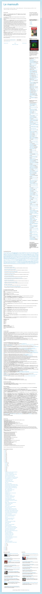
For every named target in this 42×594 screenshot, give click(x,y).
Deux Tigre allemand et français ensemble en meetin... (11, 484)
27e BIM (17, 252)
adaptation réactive (33, 257)
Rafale (34, 256)
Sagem (9, 257)
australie (18, 258)
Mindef (9, 256)
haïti (33, 260)
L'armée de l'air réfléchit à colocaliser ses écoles (10, 508)
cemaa (6, 259)
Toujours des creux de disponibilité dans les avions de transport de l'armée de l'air (33, 172)
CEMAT (10, 254)
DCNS (33, 254)
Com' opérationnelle (28, 254)
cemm (8, 259)
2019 (5, 455)
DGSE (37, 254)
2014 (5, 460)
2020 (5, 454)
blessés (37, 258)
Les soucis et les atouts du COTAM (34, 206)
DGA (36, 254)
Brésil (37, 253)
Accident (7, 253)
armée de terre (12, 258)
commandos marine (13, 259)
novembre (6, 463)
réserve (7, 263)
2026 (5, 450)
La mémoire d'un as (7, 505)
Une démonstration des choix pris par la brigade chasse (10, 271)
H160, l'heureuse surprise (33, 204)
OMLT (14, 256)
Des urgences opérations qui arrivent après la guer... (11, 487)
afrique (36, 257)
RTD (32, 256)
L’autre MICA (6, 520)
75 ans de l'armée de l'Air (33, 252)
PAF (19, 256)
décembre (6, 462)
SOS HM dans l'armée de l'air (33, 205)
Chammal (17, 254)
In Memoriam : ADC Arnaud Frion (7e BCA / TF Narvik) (10, 282)
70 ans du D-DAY (28, 252)
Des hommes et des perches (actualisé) (9, 524)
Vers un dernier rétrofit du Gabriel (34, 141)
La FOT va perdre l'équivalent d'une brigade (10, 521)
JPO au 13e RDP (7, 523)
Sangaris (11, 257)
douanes (34, 259)
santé (13, 263)
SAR (6, 257)
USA (23, 257)
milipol (36, 261)
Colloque (24, 254)
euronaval (7, 260)
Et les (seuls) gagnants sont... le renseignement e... (11, 478)
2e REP (19, 252)
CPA (13, 254)
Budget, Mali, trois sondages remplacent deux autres (11, 530)
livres (16, 261)
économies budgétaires (28, 263)
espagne (5, 260)
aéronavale (23, 258)
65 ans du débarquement (23, 252)
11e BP (10, 252)
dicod (31, 259)
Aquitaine (25, 253)
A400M (37, 252)
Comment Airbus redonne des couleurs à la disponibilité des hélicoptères (33, 104)
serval (15, 263)
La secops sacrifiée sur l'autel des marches (9, 267)
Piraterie (25, 256)
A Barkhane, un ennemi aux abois (34, 225)
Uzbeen (25, 257)
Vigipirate (28, 257)
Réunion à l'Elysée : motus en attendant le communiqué (11, 510)
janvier (6, 545)
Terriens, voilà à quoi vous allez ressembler (13, 571)
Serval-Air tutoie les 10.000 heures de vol (10, 529)
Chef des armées (21, 254)
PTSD (23, 256)
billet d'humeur (34, 258)
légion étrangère (28, 261)
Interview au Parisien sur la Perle (34, 208)
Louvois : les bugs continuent (8, 488)
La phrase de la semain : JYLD (8, 480)
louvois (17, 261)
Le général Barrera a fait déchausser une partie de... (11, 500)
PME (20, 256)
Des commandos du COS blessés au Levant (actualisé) (10, 578)
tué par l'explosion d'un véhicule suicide (24, 371)
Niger (12, 256)
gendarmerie (24, 260)
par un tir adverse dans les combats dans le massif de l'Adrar (26, 344)
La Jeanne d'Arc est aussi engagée (34, 228)
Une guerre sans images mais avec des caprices (10, 269)
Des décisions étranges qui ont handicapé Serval (11, 486)
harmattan (32, 260)
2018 (5, 456)
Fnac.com (31, 24)
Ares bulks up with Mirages (33, 83)
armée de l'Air (6, 258)
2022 (5, 452)
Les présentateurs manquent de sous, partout (10, 528)
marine (32, 261)
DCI (31, 254)
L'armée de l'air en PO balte (8, 483)
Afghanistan (15, 253)
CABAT (6, 254)
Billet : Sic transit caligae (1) (8, 531)
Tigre (19, 257)
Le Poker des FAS (32, 175)
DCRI (34, 254)
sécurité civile (18, 263)
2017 (5, 457)
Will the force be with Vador (33, 68)
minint (37, 261)
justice (9, 261)
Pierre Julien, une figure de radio (8, 284)
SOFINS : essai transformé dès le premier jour (10, 526)
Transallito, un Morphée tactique (9, 503)
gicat (26, 260)
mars (5, 543)
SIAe (7, 257)
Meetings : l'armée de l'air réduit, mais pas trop (10, 502)
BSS (34, 253)
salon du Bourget (10, 263)
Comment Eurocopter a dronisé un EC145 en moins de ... (12, 485)
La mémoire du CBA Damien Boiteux (9, 481)
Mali (7, 256)
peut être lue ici (35, 350)
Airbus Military (19, 253)
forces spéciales (19, 260)
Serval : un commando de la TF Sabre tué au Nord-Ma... (11, 477)
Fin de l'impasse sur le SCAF (33, 113)
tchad (20, 263)
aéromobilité (20, 258)
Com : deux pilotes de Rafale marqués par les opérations (11, 575)
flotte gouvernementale (13, 260)
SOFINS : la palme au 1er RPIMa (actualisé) (10, 506)
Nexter (11, 256)
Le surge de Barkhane (32, 239)
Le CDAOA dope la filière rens (33, 185)
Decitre (31, 22)
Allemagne (23, 253)
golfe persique (29, 260)
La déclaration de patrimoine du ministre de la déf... (11, 509)
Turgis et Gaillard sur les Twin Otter (34, 163)
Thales (18, 257)
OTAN (16, 256)
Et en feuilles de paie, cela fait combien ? (27, 569)
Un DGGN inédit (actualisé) (8, 525)
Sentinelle (14, 257)
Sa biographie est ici (24, 343)
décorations (37, 259)
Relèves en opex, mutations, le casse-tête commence (33, 219)
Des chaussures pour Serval (8, 507)
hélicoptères (36, 260)
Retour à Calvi (6, 482)
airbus (37, 257)
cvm (26, 259)
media (34, 261)
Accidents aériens (11, 253)
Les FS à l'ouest (7, 501)
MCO (6, 256)
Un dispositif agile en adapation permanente (9, 273)
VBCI (26, 257)
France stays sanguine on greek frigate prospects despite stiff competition (33, 71)
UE (20, 257)
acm (30, 257)
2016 (5, 458)
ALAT (5, 253)
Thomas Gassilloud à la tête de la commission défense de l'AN (11, 586)
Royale (5, 257)
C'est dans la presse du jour (8, 498)
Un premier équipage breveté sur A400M (10, 499)
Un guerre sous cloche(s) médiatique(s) (9, 275)
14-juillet (14, 252)
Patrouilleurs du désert (32, 150)
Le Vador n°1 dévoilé (32, 166)
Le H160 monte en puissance (33, 107)
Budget (5, 254)
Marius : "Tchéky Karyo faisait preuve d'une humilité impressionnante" (12, 286)
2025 (5, 451)
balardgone (26, 258)
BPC (31, 253)
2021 (5, 453)
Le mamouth (11, 4)
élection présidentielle (33, 263)
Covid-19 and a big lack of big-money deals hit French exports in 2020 (33, 73)
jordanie (7, 261)
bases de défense (30, 258)
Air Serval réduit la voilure (8, 504)
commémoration (18, 259)
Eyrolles (31, 23)
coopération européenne (23, 259)
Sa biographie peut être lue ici (27, 349)
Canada (15, 254)
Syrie (16, 257)
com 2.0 (10, 259)
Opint (18, 256)
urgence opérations (23, 263)
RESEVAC (30, 256)
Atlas (27, 253)
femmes (9, 260)
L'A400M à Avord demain (8, 522)
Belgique (36, 253)
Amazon (31, 21)
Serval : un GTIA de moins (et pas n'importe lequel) (11, 527)
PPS (21, 256)
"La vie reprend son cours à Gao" (9, 479)
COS (12, 254)
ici (35, 383)
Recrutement (36, 256)
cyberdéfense (28, 259)
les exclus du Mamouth (12, 261)
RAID (27, 256)
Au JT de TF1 (31, 209)
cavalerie (4, 259)
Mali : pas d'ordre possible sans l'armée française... (11, 542)
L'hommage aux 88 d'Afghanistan (9, 532)
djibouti (32, 259)
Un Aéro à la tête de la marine (33, 177)
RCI (28, 256)
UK (21, 257)
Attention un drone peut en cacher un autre (10, 476)
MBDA (4, 256)
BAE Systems (29, 253)
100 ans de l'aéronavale (6, 252)
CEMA (8, 254)
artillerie (16, 258)
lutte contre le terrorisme (22, 261)
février (6, 544)
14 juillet (12, 252)
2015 (5, 459)
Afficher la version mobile (15, 44)
